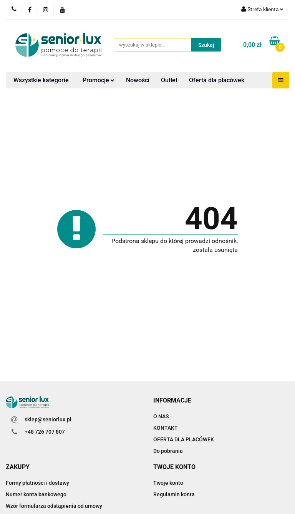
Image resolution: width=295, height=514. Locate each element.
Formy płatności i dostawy (37, 483)
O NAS (161, 416)
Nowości (137, 80)
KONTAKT (165, 428)
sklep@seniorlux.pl (48, 419)
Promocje (98, 80)
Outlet (169, 80)
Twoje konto (168, 483)
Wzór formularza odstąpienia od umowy (54, 506)
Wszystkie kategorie (41, 80)
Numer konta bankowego (36, 494)
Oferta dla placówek (216, 80)
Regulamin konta (174, 494)
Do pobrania (168, 451)
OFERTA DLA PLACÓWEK (183, 439)
